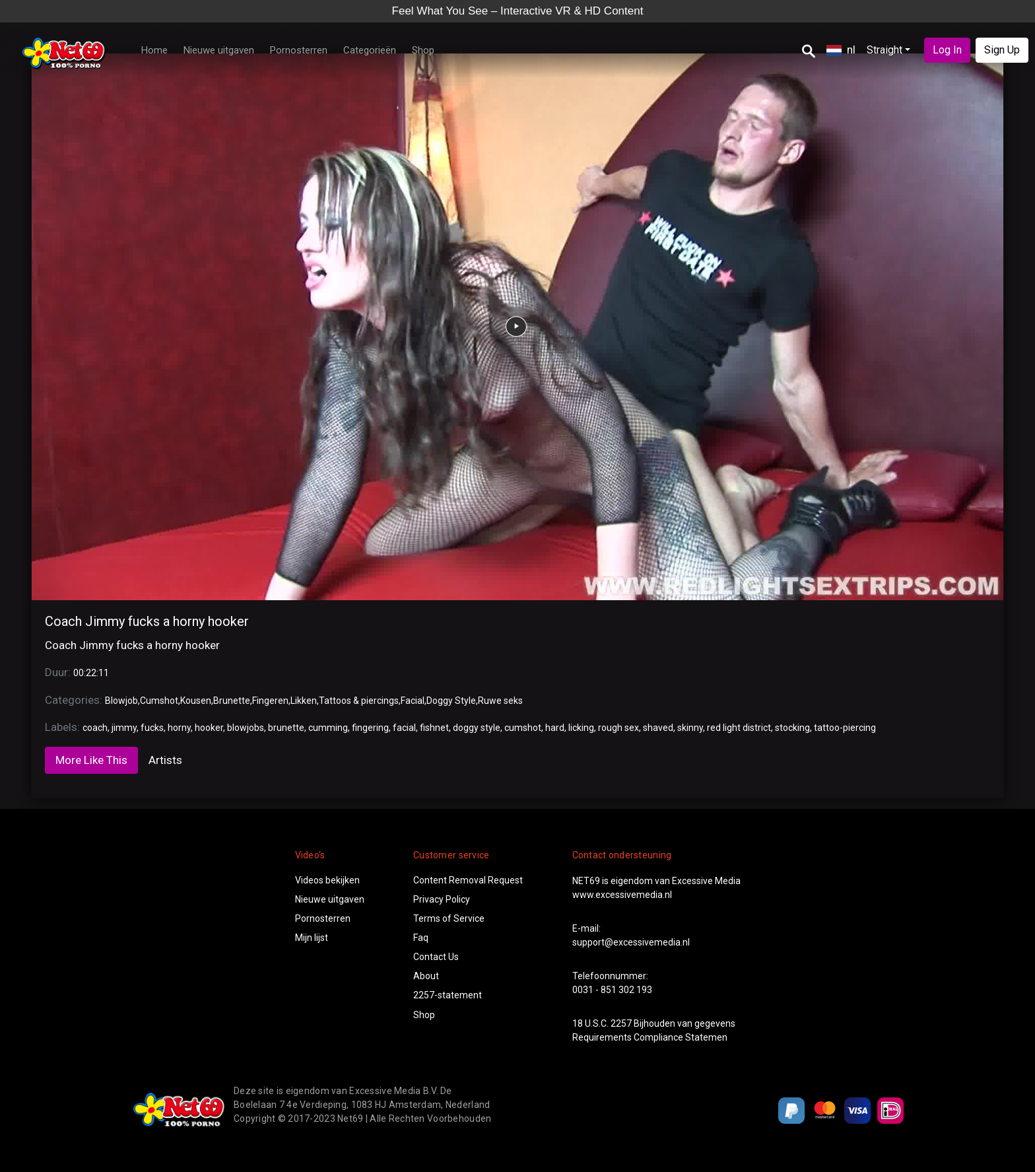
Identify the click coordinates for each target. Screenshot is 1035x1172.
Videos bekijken (327, 880)
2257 (621, 1023)
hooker (209, 727)
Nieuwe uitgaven (219, 50)
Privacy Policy (441, 899)
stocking (792, 727)
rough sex (618, 727)
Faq (420, 937)
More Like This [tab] (91, 760)
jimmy (124, 727)
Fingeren (270, 700)
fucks (152, 727)
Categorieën (369, 50)
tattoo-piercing (845, 727)
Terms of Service (448, 918)
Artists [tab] (165, 760)
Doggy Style (451, 700)
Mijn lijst (311, 937)
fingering (370, 727)
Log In (947, 50)
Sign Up (1002, 50)
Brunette (231, 700)
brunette (286, 727)
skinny (690, 727)
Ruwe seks (500, 700)
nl (840, 49)
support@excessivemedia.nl (631, 942)
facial (404, 727)
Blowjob (121, 700)
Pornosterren (298, 50)
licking (581, 727)
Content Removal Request (468, 880)
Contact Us (436, 956)
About (426, 976)
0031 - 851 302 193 (612, 989)
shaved (658, 727)
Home (154, 50)
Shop (423, 50)
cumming (328, 727)
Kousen (195, 700)
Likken (303, 700)
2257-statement (447, 995)
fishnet (434, 727)
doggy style (476, 727)
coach (95, 727)
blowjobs (245, 727)
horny (179, 727)
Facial (412, 700)
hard (554, 727)
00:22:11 (91, 673)
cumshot (522, 727)
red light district (739, 727)
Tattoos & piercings (359, 700)
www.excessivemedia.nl (622, 894)
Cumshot (159, 700)
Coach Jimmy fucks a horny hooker (147, 621)
